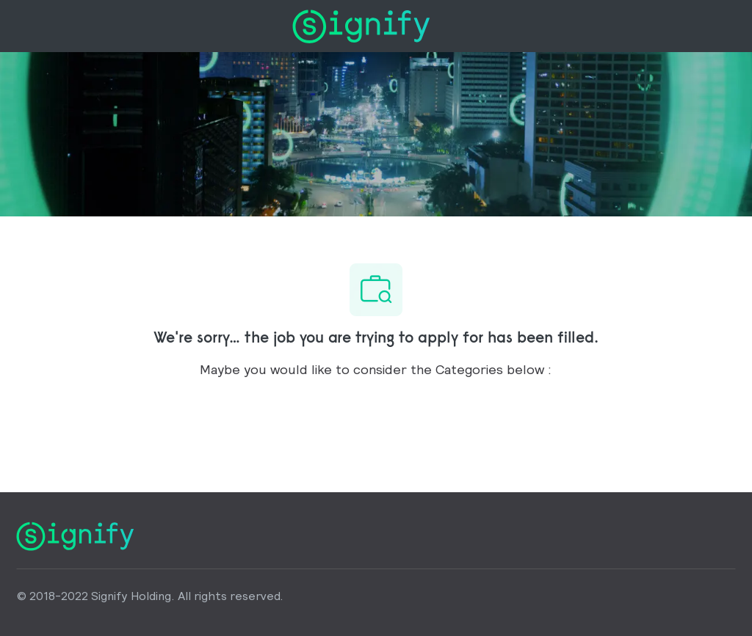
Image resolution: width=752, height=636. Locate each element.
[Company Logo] (361, 24)
